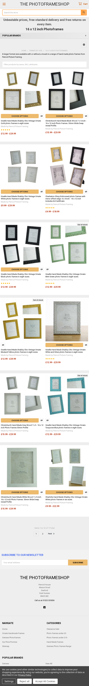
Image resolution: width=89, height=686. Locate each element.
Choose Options (19, 116)
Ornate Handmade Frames (13, 633)
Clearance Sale (53, 629)
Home (4, 629)
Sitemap (5, 646)
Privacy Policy (24, 675)
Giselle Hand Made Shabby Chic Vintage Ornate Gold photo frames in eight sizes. (21, 122)
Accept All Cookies (45, 681)
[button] (84, 45)
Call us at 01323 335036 (44, 600)
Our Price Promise (9, 642)
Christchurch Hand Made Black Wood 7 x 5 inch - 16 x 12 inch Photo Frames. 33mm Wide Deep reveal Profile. (65, 123)
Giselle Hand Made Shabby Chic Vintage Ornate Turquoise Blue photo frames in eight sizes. (65, 426)
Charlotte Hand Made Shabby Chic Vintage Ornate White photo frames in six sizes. (66, 498)
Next (51, 533)
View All (48, 663)
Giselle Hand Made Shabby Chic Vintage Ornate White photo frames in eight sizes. (21, 197)
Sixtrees (5, 663)
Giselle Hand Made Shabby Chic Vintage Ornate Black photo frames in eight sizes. (21, 275)
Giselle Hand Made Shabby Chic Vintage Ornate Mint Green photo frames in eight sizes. (65, 275)
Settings (9, 681)
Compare (41, 116)
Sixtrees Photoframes (11, 637)
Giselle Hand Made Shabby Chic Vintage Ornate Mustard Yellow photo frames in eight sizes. (21, 351)
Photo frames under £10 (57, 637)
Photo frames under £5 (56, 633)
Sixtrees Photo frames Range (59, 646)
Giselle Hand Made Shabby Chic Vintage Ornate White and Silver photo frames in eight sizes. (65, 351)
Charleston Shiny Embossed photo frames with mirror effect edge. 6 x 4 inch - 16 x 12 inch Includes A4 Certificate (65, 198)
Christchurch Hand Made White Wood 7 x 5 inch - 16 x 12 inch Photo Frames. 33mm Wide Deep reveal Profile (21, 499)
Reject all (24, 681)
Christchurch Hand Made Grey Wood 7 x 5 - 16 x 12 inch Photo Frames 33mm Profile (22, 426)
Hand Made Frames (55, 642)
